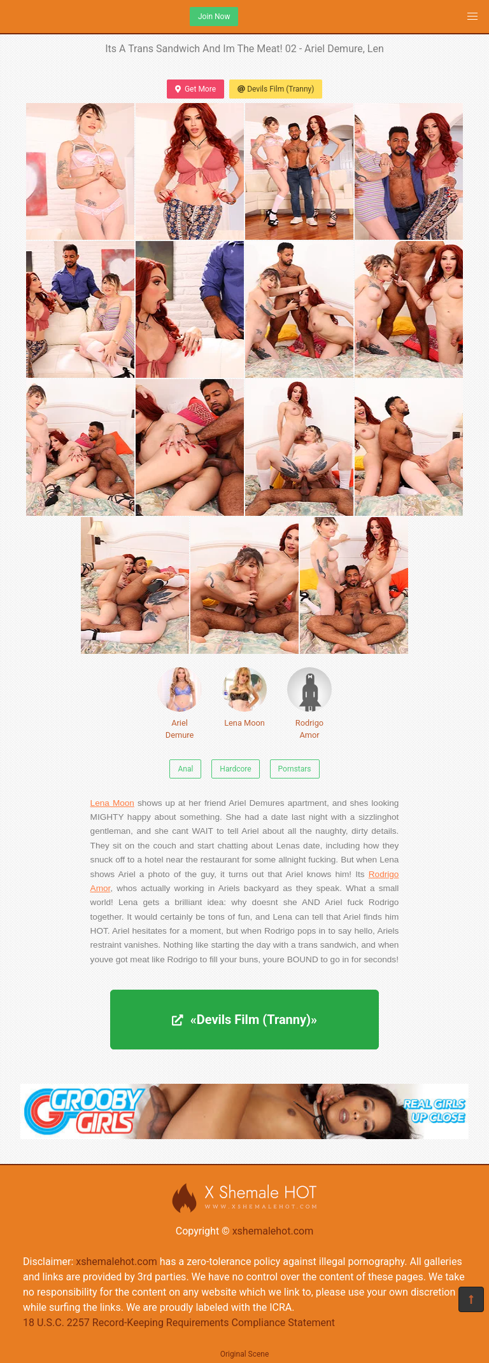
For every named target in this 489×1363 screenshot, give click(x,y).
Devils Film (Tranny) (275, 89)
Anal (185, 769)
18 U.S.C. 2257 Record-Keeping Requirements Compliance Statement (179, 1323)
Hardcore (235, 769)
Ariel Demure (179, 703)
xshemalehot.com (273, 1231)
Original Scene (244, 1354)
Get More (195, 89)
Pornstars (294, 769)
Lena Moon (244, 697)
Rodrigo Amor (309, 703)
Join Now (214, 16)
